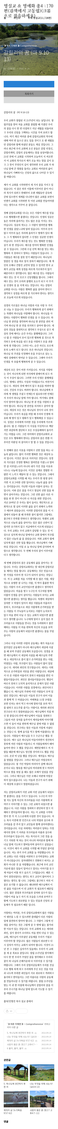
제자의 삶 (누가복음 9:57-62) (20, 1040)
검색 (45, 6)
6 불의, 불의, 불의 (15, 1048)
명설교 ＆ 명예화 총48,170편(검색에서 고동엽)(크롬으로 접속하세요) (28, 6)
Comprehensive (34, 1024)
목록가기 (29, 93)
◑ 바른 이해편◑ (15, 1024)
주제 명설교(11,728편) (40, 18)
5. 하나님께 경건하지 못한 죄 (20, 1032)
